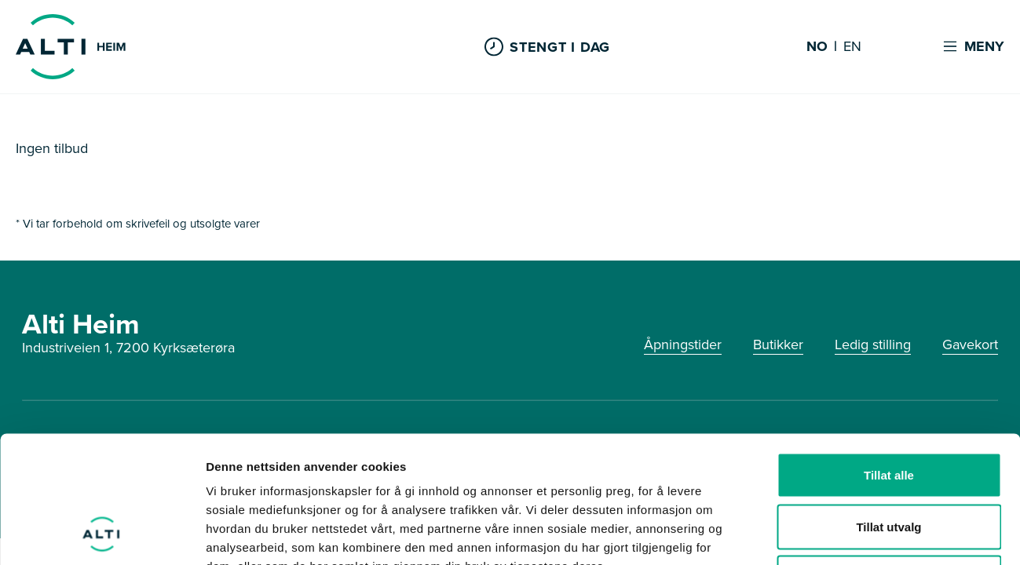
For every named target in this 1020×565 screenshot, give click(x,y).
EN (852, 47)
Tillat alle (889, 359)
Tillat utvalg (888, 410)
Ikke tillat (889, 461)
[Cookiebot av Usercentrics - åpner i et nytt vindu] (101, 534)
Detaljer (836, 534)
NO (817, 47)
